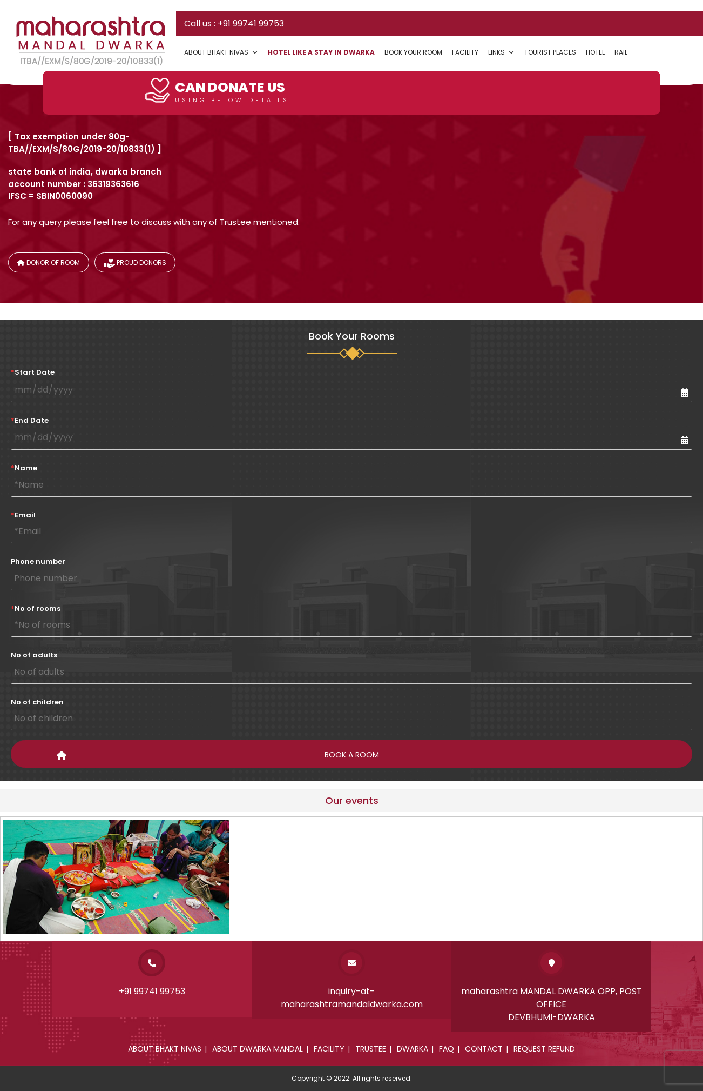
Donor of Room (48, 262)
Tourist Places (550, 52)
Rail (620, 52)
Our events (351, 800)
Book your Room (413, 52)
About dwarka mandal (257, 1048)
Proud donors (135, 264)
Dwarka (412, 1048)
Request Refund (544, 1048)
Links (501, 52)
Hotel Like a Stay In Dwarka (321, 52)
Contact (484, 1048)
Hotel (595, 52)
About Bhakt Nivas (221, 52)
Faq (446, 1048)
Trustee (370, 1048)
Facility (465, 52)
